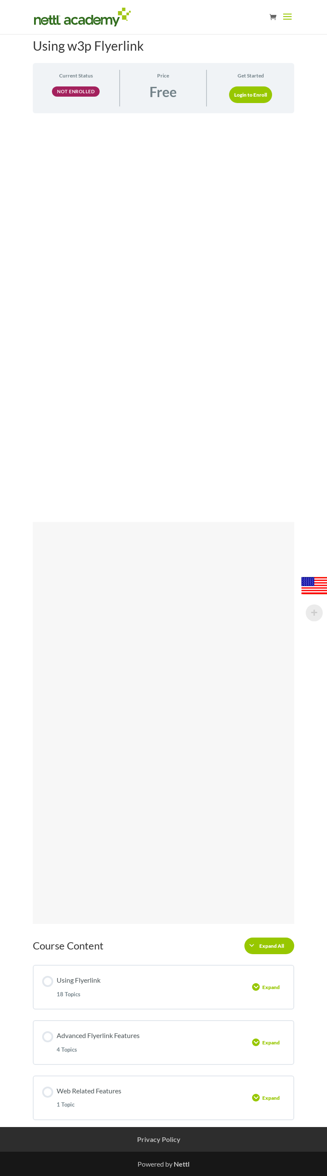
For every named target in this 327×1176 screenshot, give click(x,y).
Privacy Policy (159, 1139)
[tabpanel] (163, 522)
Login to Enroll (250, 95)
